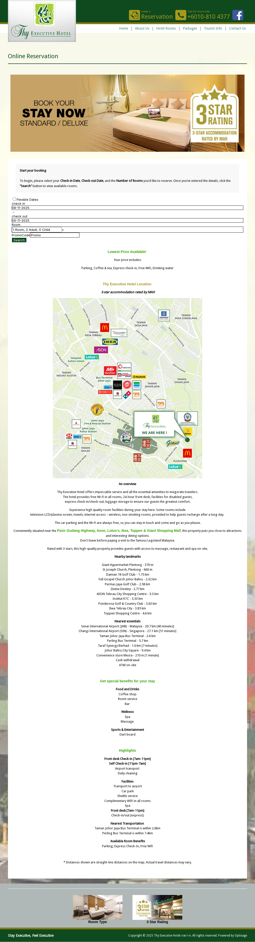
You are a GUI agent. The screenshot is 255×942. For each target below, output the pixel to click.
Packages (190, 28)
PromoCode (21, 235)
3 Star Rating (157, 922)
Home (123, 28)
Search (19, 240)
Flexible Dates (27, 199)
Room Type (97, 922)
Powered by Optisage (232, 935)
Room (16, 225)
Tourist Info (213, 28)
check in (18, 203)
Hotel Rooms (166, 28)
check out (19, 216)
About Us (142, 28)
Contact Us (237, 28)
